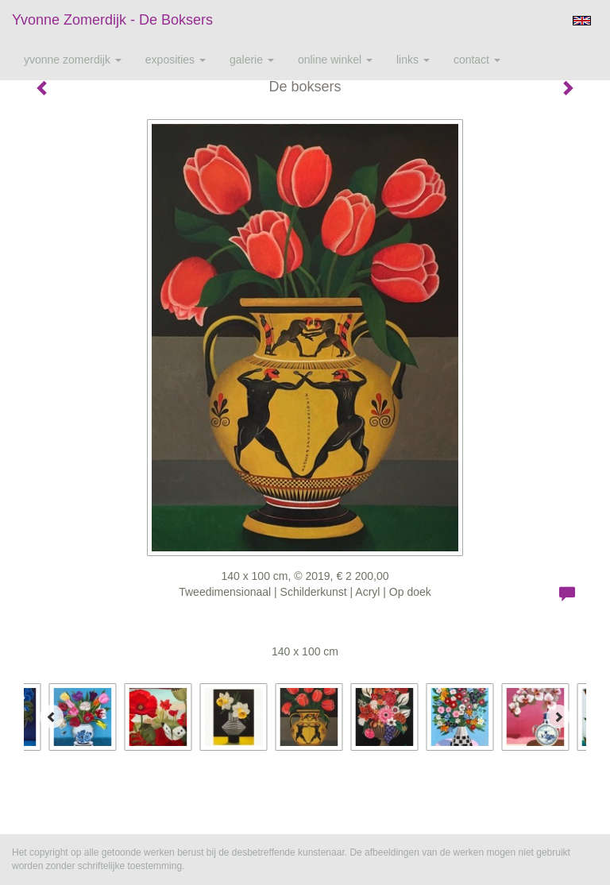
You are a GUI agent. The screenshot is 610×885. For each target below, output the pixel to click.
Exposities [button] (175, 59)
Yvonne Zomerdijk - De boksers (112, 20)
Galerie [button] (252, 59)
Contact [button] (477, 59)
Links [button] (413, 59)
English (582, 20)
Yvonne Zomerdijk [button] (73, 59)
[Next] (558, 716)
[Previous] (52, 716)
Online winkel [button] (335, 59)
